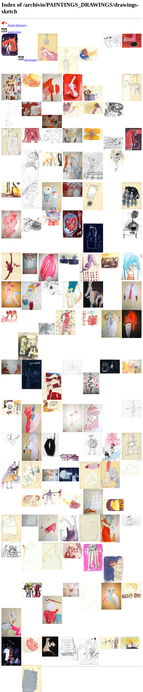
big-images (30, 59)
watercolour (14, 31)
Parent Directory (17, 25)
